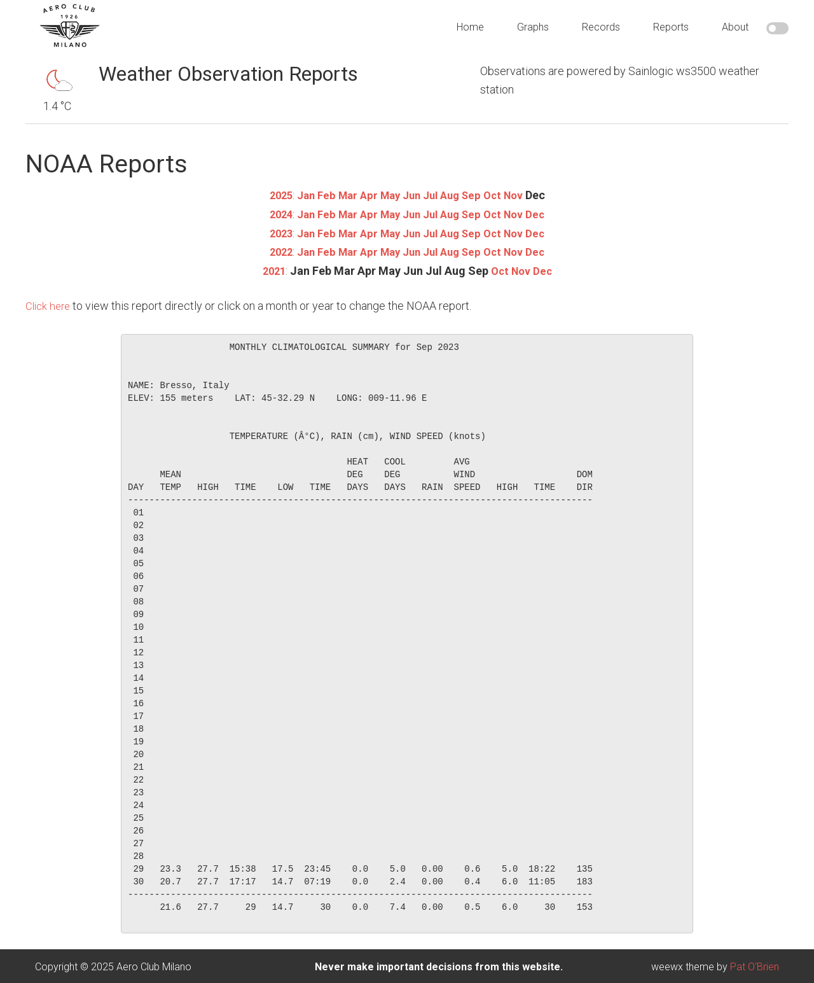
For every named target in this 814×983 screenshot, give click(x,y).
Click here (49, 303)
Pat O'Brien (754, 965)
